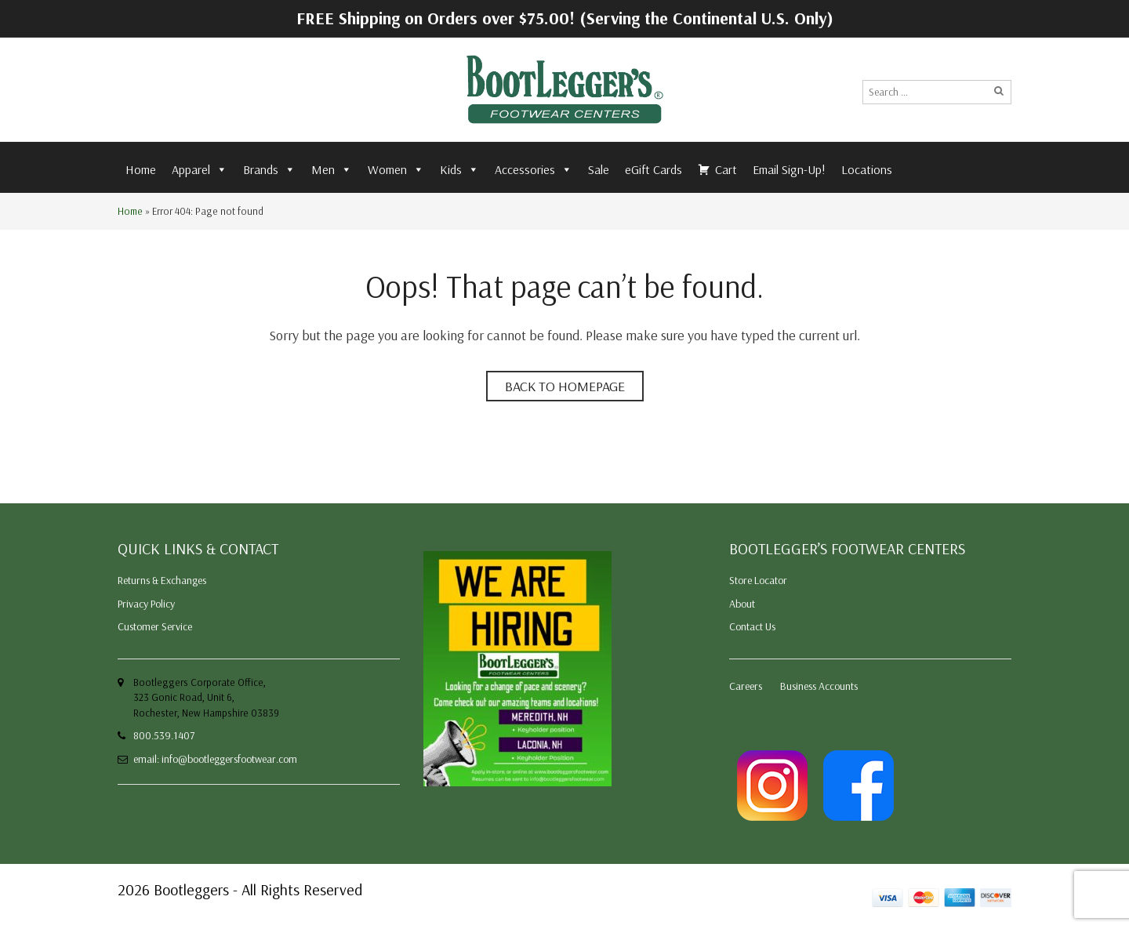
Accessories (533, 169)
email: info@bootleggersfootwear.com (215, 759)
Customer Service (155, 626)
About (742, 604)
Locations (866, 169)
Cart (726, 169)
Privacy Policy (146, 604)
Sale (598, 169)
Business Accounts (819, 686)
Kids (459, 169)
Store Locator (758, 580)
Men (331, 169)
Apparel (199, 169)
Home (140, 169)
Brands (269, 169)
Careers (745, 686)
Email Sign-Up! (789, 169)
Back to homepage (565, 386)
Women (396, 169)
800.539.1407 (163, 735)
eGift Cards (653, 169)
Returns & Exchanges (162, 580)
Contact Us (752, 626)
